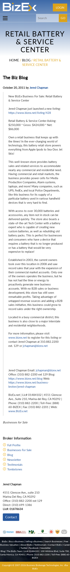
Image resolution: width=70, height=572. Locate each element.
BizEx (4, 541)
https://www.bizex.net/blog (25, 378)
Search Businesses (53, 541)
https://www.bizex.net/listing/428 (29, 112)
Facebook (33, 548)
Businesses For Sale (19, 450)
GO (63, 18)
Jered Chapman (38, 87)
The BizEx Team (14, 551)
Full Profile (14, 445)
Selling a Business (34, 541)
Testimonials (15, 464)
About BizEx (26, 544)
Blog (26, 60)
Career (66, 544)
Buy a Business (16, 541)
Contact (11, 517)
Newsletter (14, 459)
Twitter (24, 548)
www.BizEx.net (17, 411)
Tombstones (14, 469)
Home (14, 60)
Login (60, 7)
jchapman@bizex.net (35, 345)
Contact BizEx (55, 544)
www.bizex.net (17, 337)
